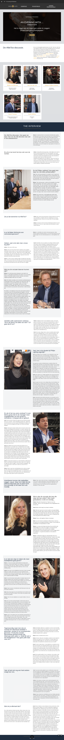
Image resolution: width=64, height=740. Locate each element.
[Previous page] (59, 735)
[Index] (1, 1)
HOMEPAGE (24, 6)
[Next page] (61, 735)
